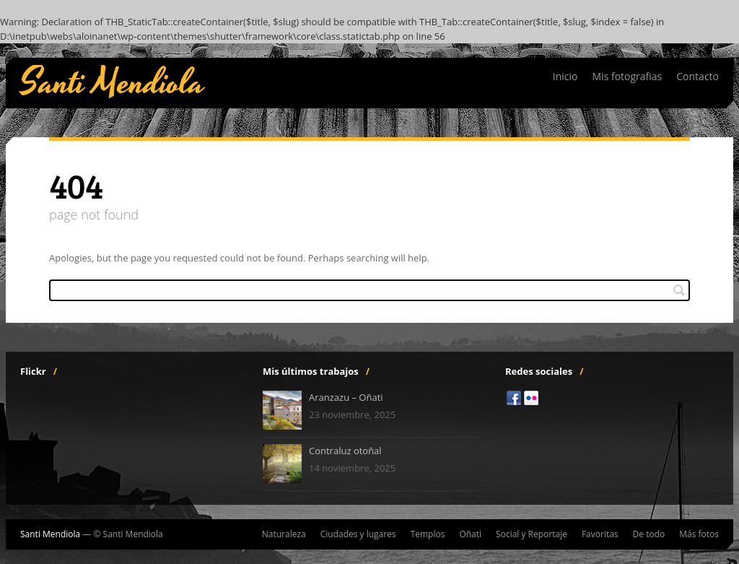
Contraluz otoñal (345, 450)
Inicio (565, 76)
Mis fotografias (627, 76)
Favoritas (600, 534)
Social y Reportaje (531, 534)
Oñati (470, 534)
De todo (649, 534)
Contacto (697, 76)
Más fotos (699, 534)
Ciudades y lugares (358, 534)
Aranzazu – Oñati (346, 397)
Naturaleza (284, 534)
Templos (428, 534)
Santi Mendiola (112, 83)
